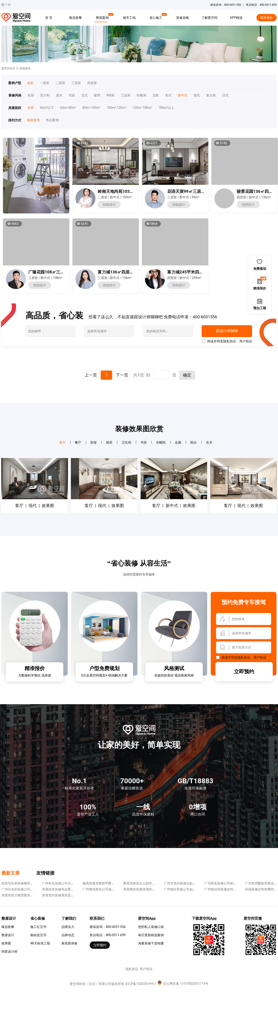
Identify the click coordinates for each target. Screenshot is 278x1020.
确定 (187, 375)
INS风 (110, 95)
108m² (57, 278)
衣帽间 (161, 442)
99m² (195, 197)
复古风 (211, 95)
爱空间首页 (8, 68)
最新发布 (33, 120)
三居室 (76, 83)
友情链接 (45, 873)
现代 (197, 95)
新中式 (182, 95)
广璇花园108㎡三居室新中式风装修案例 (64, 272)
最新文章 (10, 873)
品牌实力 (67, 927)
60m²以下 (47, 107)
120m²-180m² (142, 107)
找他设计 (109, 204)
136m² (266, 197)
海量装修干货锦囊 (151, 943)
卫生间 (126, 442)
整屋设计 (7, 935)
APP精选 (236, 17)
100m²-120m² (116, 107)
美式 (168, 95)
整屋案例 (103, 16)
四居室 (92, 83)
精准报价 (266, 17)
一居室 (44, 83)
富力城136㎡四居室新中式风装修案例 (132, 272)
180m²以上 (166, 107)
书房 (143, 442)
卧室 (93, 442)
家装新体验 (69, 943)
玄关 (209, 442)
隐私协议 (229, 341)
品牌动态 (67, 935)
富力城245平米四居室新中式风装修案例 (203, 272)
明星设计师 (9, 951)
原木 (59, 95)
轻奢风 (141, 95)
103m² (127, 197)
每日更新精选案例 (151, 935)
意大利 (45, 95)
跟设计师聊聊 (227, 331)
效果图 (6, 943)
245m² (196, 278)
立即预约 (244, 671)
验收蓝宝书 (38, 935)
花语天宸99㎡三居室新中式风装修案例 (202, 191)
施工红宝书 (38, 927)
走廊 (178, 442)
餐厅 (78, 442)
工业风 (126, 95)
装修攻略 (182, 17)
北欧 (156, 95)
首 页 (48, 17)
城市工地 (129, 17)
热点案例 (52, 120)
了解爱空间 (209, 17)
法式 (84, 95)
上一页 (91, 375)
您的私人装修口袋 (151, 927)
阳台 (193, 442)
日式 (225, 95)
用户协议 (245, 341)
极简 (97, 95)
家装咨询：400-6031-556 (107, 927)
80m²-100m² (91, 107)
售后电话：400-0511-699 (107, 935)
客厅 (62, 442)
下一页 (122, 375)
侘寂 (72, 95)
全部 (30, 83)
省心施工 (156, 16)
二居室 (60, 83)
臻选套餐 (75, 17)
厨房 (109, 442)
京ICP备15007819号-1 (140, 984)
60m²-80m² (68, 107)
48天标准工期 (40, 943)
